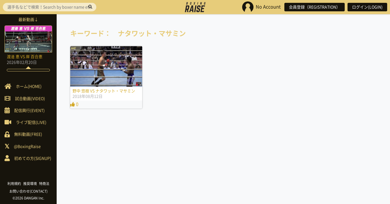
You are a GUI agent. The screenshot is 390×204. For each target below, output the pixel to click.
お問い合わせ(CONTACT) (28, 191)
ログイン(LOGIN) (367, 7)
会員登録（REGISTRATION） (314, 7)
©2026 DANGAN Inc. (28, 198)
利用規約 (14, 183)
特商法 (44, 183)
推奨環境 (30, 183)
